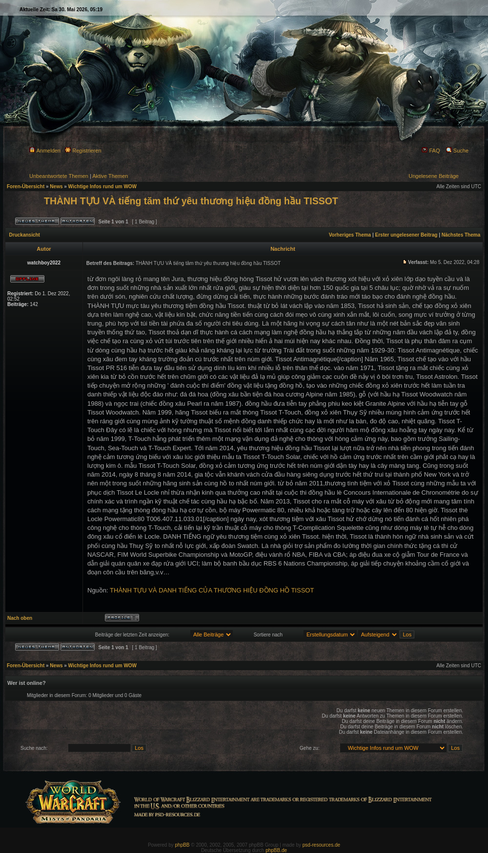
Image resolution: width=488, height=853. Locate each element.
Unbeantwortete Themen (58, 176)
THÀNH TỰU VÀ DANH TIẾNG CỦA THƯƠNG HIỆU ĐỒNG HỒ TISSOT (212, 590)
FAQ (431, 150)
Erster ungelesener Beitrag (406, 235)
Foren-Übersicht (25, 186)
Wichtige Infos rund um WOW (102, 186)
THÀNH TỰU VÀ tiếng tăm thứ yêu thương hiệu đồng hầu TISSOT (191, 201)
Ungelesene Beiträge (433, 176)
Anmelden (45, 150)
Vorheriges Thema (350, 235)
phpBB (182, 845)
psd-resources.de (321, 845)
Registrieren (83, 150)
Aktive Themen (110, 176)
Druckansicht (24, 235)
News (56, 186)
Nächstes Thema (461, 235)
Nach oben (19, 618)
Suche (457, 150)
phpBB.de (276, 850)
